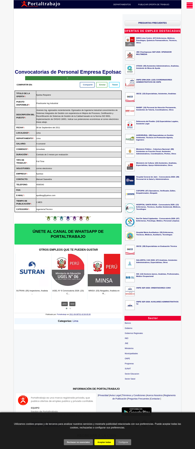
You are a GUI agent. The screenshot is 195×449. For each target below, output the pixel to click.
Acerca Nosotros (155, 395)
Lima (75, 321)
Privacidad (103, 395)
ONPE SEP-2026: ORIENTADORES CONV (153, 288)
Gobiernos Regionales (134, 333)
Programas (129, 364)
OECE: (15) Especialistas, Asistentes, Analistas (156, 94)
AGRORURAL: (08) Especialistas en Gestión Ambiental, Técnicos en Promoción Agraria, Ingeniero (155, 137)
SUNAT (128, 369)
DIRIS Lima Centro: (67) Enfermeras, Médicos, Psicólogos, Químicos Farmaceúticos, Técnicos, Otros (156, 40)
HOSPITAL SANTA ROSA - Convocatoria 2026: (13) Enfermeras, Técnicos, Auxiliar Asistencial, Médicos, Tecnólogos (158, 207)
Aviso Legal (115, 395)
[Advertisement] (68, 41)
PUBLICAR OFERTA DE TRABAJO (153, 4)
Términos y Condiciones (133, 395)
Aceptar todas (104, 442)
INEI (126, 338)
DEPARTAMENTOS (122, 4)
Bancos (128, 323)
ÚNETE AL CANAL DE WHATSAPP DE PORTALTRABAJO (68, 234)
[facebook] (87, 85)
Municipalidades (131, 353)
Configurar (123, 442)
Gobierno (128, 328)
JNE (126, 343)
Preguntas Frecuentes (138, 398)
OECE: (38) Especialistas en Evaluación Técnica (156, 246)
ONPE (127, 359)
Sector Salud (130, 379)
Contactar (155, 398)
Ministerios (129, 348)
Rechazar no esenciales (78, 442)
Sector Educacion (132, 374)
